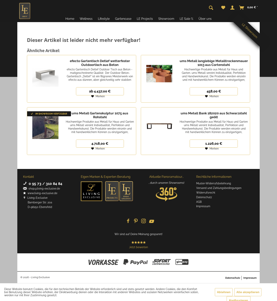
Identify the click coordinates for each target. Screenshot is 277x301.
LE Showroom (249, 30)
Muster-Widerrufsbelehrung (213, 183)
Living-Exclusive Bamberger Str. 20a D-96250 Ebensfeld (37, 202)
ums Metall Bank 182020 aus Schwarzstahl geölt (214, 115)
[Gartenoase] (123, 18)
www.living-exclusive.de (40, 193)
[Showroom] (166, 18)
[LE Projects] (145, 18)
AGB (199, 201)
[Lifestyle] (103, 18)
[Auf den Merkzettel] (98, 96)
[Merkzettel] (223, 8)
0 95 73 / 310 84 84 (42, 183)
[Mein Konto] (232, 8)
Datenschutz (204, 197)
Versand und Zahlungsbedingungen (218, 188)
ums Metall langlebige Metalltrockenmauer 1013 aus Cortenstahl (214, 63)
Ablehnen (223, 292)
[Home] (70, 18)
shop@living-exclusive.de (41, 188)
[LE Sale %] (186, 18)
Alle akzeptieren (247, 292)
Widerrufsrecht (205, 192)
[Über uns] (205, 18)
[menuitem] (223, 8)
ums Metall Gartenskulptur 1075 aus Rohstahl (100, 115)
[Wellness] (86, 18)
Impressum (203, 206)
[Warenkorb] (249, 8)
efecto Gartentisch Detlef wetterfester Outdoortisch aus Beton (100, 63)
